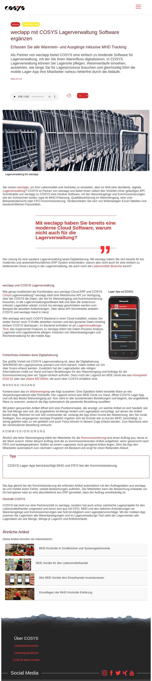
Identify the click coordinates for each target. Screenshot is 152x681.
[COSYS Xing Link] (125, 674)
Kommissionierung (93, 437)
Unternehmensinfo (26, 645)
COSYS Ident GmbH (26, 660)
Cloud (7, 295)
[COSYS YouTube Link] (131, 674)
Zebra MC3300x (37, 378)
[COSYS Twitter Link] (118, 674)
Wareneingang (40, 391)
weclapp (22, 187)
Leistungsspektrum (26, 652)
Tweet (76, 101)
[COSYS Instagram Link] (104, 674)
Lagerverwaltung (14, 190)
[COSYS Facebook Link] (111, 674)
